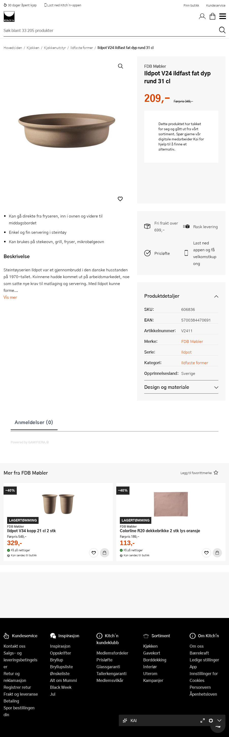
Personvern (200, 687)
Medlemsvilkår (109, 680)
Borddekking (154, 660)
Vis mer (10, 297)
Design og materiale (166, 387)
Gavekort (151, 653)
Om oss (197, 646)
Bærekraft (199, 653)
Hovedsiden (13, 47)
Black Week (60, 687)
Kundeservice (215, 5)
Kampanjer (153, 680)
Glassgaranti (108, 666)
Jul (52, 694)
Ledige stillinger (204, 660)
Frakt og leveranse (21, 694)
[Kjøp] (104, 552)
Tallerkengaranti (111, 673)
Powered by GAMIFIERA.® (30, 442)
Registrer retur (17, 687)
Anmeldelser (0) (34, 422)
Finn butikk (191, 5)
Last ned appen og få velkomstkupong (204, 253)
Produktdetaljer (161, 295)
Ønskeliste (60, 673)
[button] (120, 198)
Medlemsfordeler (112, 653)
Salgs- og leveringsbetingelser (20, 659)
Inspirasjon (60, 646)
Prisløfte (162, 253)
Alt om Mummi (63, 680)
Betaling (11, 701)
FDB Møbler (155, 66)
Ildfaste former (81, 47)
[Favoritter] (93, 552)
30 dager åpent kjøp (20, 5)
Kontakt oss (14, 646)
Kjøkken (33, 47)
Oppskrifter (60, 653)
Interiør (150, 666)
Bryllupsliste (61, 666)
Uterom (150, 673)
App (193, 666)
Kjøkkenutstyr (55, 47)
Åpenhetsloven (203, 694)
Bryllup (56, 660)
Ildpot (186, 352)
